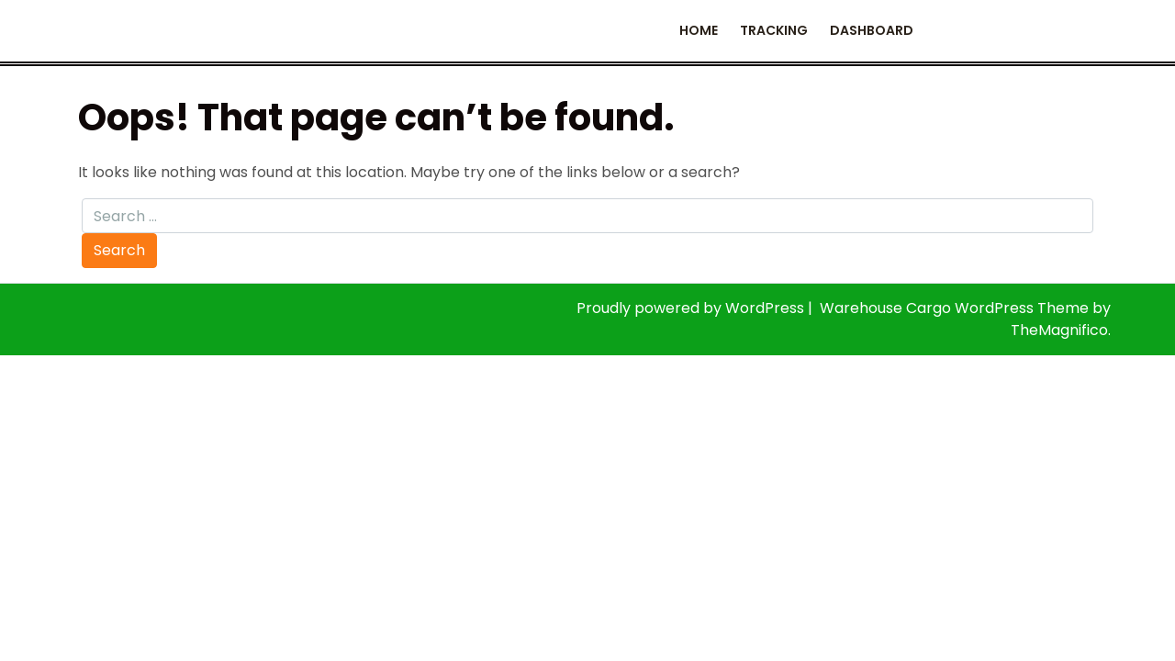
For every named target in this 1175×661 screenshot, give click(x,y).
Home (698, 30)
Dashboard (871, 30)
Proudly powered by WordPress (692, 308)
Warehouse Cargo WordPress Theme (956, 308)
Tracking (774, 30)
